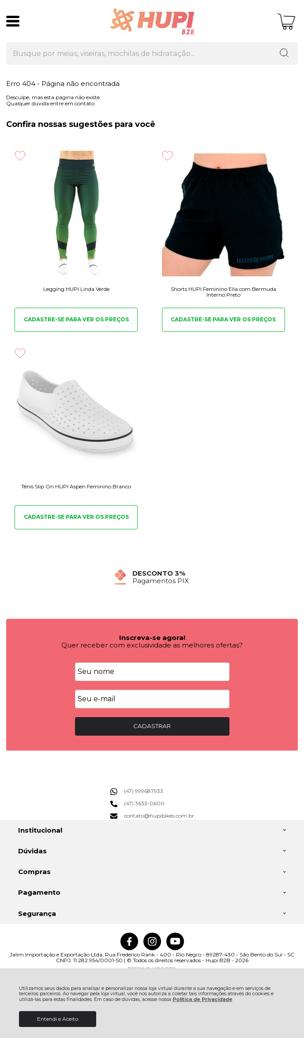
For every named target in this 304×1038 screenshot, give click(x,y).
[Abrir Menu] (12, 21)
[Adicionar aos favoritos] (20, 155)
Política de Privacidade (203, 999)
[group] (152, 577)
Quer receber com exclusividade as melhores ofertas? (152, 645)
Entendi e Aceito (57, 1019)
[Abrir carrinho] (286, 21)
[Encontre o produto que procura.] (284, 54)
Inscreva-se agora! (152, 637)
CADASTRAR (152, 725)
